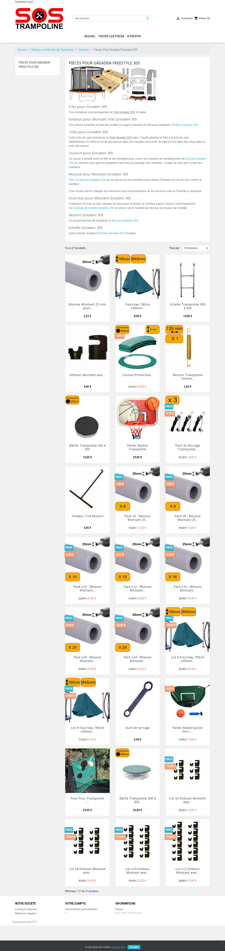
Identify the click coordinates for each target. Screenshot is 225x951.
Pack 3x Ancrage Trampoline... (187, 447)
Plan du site (22, 934)
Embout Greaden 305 (185, 125)
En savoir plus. (119, 947)
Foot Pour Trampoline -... (87, 800)
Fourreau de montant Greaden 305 (93, 208)
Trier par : (175, 248)
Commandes (73, 913)
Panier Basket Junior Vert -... (187, 730)
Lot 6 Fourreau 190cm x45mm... (187, 659)
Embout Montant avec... (87, 375)
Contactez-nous (24, 1)
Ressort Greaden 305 (125, 220)
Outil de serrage (137, 728)
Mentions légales (25, 913)
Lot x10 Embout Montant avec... (137, 871)
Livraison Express (26, 909)
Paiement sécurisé (26, 922)
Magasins (21, 938)
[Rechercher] (112, 18)
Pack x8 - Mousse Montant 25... (188, 518)
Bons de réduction (76, 926)
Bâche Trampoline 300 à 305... (137, 800)
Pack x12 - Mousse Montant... (137, 588)
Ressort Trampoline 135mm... (188, 377)
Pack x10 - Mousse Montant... (87, 588)
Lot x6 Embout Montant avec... (187, 800)
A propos (20, 917)
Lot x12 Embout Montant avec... (187, 871)
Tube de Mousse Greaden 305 (87, 179)
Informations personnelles (81, 909)
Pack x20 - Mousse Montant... (87, 659)
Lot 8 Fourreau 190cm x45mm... (87, 730)
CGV (17, 926)
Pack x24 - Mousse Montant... (137, 659)
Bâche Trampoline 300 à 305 (87, 447)
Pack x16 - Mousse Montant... (187, 588)
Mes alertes (72, 930)
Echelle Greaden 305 (111, 233)
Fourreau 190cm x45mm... (137, 306)
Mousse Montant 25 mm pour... (87, 306)
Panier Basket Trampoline (137, 447)
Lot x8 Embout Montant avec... (87, 871)
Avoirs (69, 917)
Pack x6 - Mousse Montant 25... (137, 518)
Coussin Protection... (137, 375)
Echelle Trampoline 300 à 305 (187, 306)
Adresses (71, 922)
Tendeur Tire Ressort (87, 516)
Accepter (134, 947)
